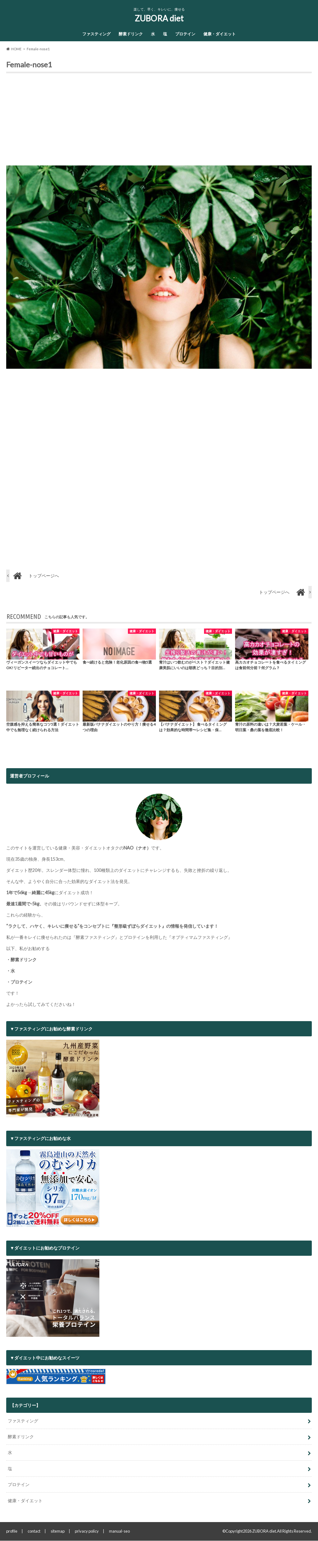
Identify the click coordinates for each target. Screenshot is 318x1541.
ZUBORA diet (159, 18)
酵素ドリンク (131, 33)
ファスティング (96, 33)
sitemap (58, 1531)
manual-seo (119, 1531)
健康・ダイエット (219, 33)
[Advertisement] (159, 121)
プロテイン (185, 33)
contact (34, 1531)
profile (11, 1531)
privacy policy (87, 1531)
